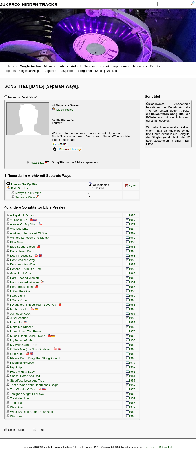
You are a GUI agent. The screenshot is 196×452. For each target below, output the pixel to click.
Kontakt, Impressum (114, 66)
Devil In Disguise (19, 255)
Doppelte (50, 71)
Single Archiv (30, 66)
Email (38, 429)
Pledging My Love (20, 362)
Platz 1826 (35, 162)
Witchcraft (14, 416)
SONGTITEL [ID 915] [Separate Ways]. (41, 86)
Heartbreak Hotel (19, 286)
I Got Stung (15, 295)
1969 (130, 228)
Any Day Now (17, 228)
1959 (130, 215)
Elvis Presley (62, 109)
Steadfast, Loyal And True (25, 380)
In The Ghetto (17, 309)
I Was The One (18, 291)
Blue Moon (15, 242)
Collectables (98, 185)
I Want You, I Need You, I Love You (31, 304)
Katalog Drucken (106, 71)
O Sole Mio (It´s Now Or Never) (28, 349)
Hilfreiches (139, 66)
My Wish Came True (21, 344)
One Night (15, 353)
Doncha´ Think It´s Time (24, 269)
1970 (130, 331)
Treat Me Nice (17, 398)
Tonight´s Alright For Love (25, 394)
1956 (130, 242)
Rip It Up (14, 367)
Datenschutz (166, 447)
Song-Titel (85, 71)
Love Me (14, 322)
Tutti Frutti (14, 402)
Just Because (17, 318)
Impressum (151, 447)
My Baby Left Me (19, 340)
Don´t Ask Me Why (20, 260)
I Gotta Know (16, 300)
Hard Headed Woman (22, 278)
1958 (130, 260)
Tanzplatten (66, 71)
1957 (130, 220)
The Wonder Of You (21, 389)
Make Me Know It (19, 327)
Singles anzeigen (30, 71)
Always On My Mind (26, 193)
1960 (130, 237)
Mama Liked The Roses (23, 331)
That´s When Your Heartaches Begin (32, 385)
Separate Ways (23, 197)
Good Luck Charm (20, 273)
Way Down (15, 407)
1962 (130, 233)
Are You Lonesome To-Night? (27, 237)
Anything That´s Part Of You (26, 233)
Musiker (49, 66)
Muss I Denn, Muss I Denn (25, 336)
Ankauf (76, 66)
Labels (63, 66)
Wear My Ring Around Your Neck (29, 411)
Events (155, 66)
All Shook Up (16, 220)
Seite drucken (15, 429)
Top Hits (10, 71)
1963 (130, 251)
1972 (130, 186)
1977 (130, 362)
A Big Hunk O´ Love (21, 215)
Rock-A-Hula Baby (20, 371)
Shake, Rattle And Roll (23, 376)
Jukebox (11, 66)
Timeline (90, 66)
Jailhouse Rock (18, 313)
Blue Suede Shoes (20, 246)
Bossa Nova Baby (20, 251)
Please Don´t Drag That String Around (33, 358)
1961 (130, 371)
